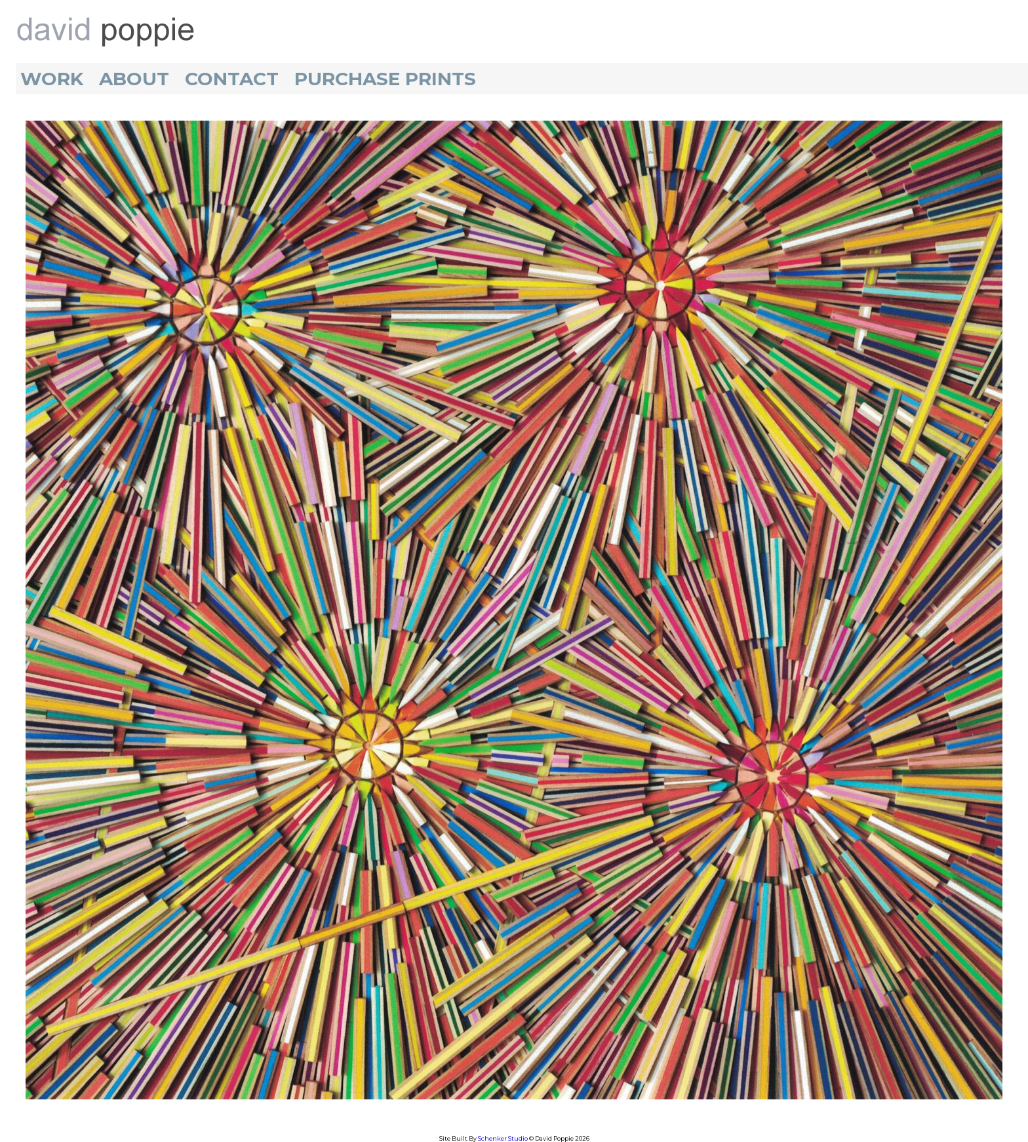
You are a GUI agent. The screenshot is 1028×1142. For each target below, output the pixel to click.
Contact (232, 79)
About (134, 79)
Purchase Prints (385, 79)
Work (51, 79)
